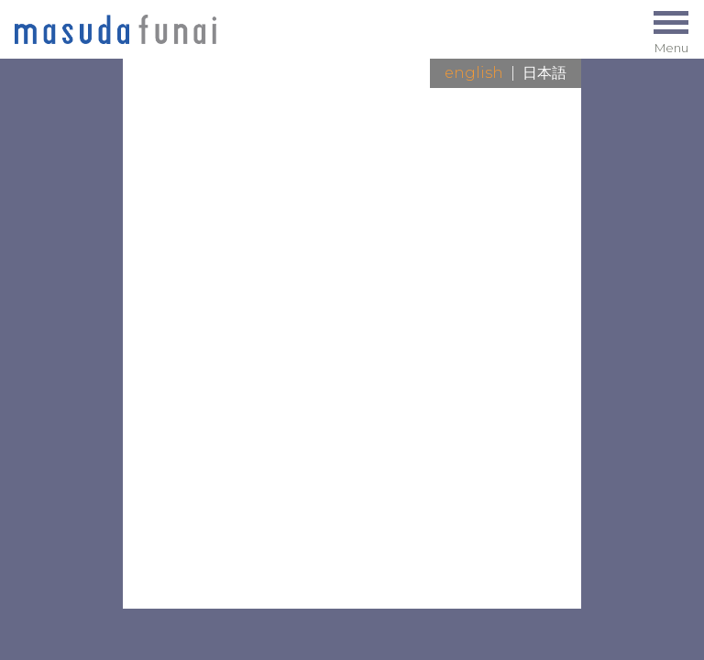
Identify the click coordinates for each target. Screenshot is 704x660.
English (474, 73)
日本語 (544, 73)
